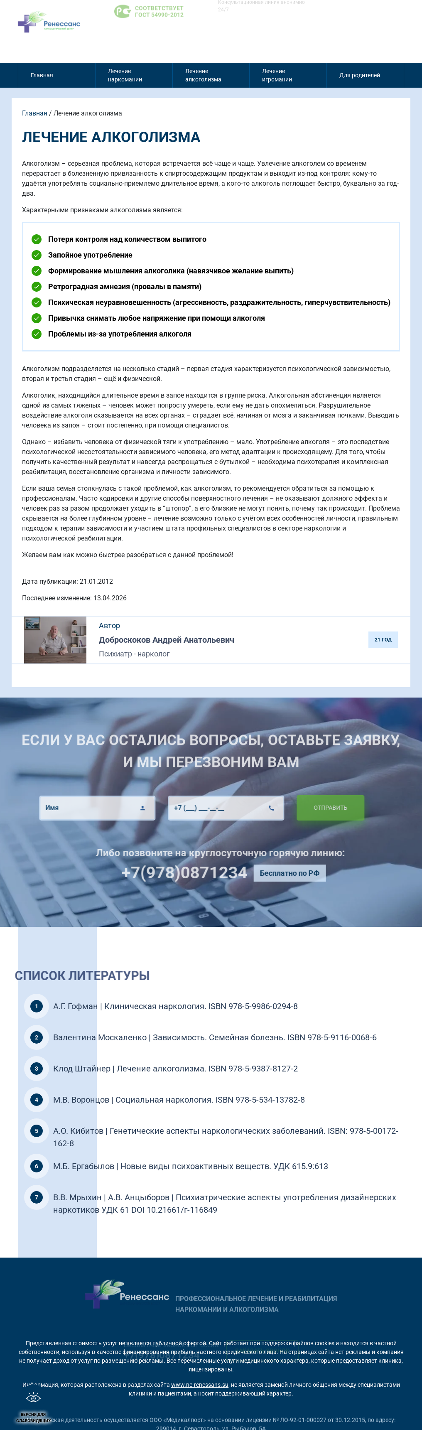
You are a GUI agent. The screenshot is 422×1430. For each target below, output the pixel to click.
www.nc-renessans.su (199, 1384)
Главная (42, 75)
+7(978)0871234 (209, 872)
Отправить (305, 807)
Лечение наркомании (125, 75)
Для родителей (359, 75)
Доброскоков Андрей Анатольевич (166, 640)
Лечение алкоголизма (203, 75)
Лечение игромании (277, 75)
